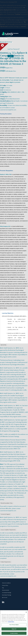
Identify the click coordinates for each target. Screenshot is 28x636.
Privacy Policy (5, 585)
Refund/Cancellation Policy (6, 503)
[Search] (9, 34)
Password (10, 42)
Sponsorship (3, 344)
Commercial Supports (5, 514)
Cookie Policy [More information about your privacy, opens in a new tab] (11, 621)
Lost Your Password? (14, 49)
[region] (14, 623)
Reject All (14, 629)
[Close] (26, 612)
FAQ (3, 587)
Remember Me (12, 52)
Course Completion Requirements (8, 529)
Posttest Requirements (6, 561)
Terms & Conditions (6, 582)
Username (15, 33)
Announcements (5, 590)
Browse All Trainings (6, 42)
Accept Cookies (14, 633)
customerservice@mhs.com (8, 110)
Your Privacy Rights (14, 624)
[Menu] (12, 34)
